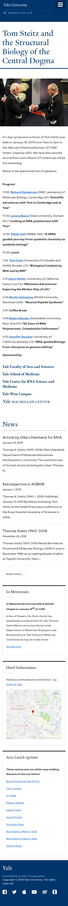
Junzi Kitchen (14, 817)
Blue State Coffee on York (21, 831)
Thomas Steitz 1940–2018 (25, 531)
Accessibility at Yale (15, 876)
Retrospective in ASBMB (23, 484)
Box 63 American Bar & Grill (23, 781)
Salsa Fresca (13, 810)
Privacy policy (36, 876)
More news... (14, 573)
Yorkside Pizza (15, 824)
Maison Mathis (15, 802)
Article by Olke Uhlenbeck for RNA (32, 437)
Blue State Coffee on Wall (21, 838)
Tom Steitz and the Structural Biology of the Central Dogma (29, 47)
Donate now (13, 646)
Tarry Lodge (13, 788)
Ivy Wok (11, 795)
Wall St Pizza (14, 845)
